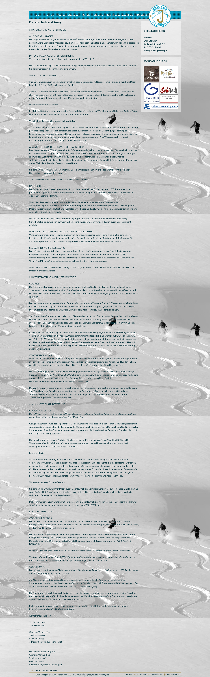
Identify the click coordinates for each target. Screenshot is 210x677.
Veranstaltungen (68, 15)
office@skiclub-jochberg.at (155, 50)
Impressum (157, 674)
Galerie (98, 15)
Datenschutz (173, 674)
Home (36, 15)
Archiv (86, 15)
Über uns (49, 15)
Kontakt (142, 15)
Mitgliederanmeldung (120, 15)
